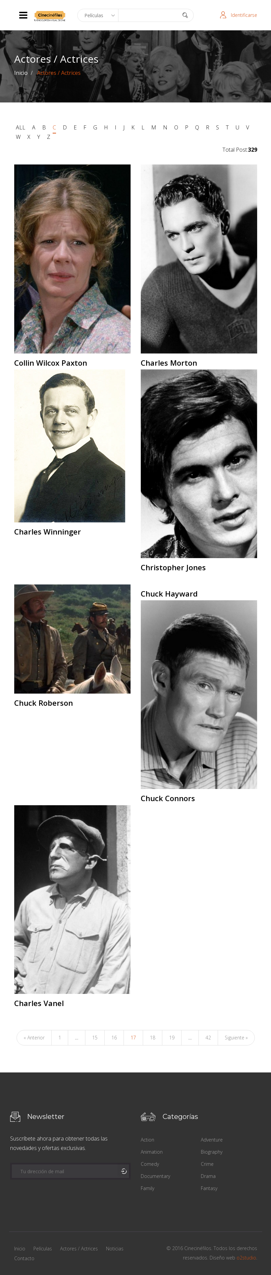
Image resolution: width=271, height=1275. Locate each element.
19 (171, 1037)
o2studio (246, 1257)
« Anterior (34, 1037)
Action (147, 1139)
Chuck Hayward (169, 593)
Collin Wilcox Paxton (50, 363)
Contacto (24, 1258)
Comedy (150, 1164)
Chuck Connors (168, 798)
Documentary (155, 1176)
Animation (152, 1152)
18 (152, 1037)
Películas (42, 1248)
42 (208, 1037)
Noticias (115, 1248)
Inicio (21, 73)
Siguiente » (236, 1037)
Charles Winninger (47, 531)
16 (114, 1037)
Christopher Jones (173, 567)
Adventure (212, 1139)
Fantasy (209, 1188)
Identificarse (244, 15)
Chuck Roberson (43, 703)
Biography (211, 1152)
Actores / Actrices (79, 1248)
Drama (208, 1176)
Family (147, 1188)
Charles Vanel (39, 1003)
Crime (207, 1164)
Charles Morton (169, 363)
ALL (20, 127)
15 (95, 1037)
